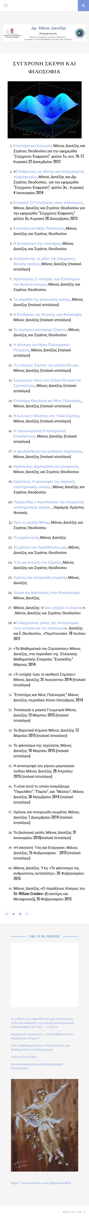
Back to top (74, 1212)
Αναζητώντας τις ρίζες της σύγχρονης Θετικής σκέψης (44, 260)
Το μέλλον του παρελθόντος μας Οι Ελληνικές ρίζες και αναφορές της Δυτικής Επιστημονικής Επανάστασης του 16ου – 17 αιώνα (43, 1023)
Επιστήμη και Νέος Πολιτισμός (38, 228)
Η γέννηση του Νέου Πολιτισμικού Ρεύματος (41, 347)
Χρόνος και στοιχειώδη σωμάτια (40, 577)
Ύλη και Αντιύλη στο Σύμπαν (37, 562)
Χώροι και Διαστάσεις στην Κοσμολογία (46, 592)
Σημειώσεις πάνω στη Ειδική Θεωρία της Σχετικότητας (47, 382)
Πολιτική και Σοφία (24, 1057)
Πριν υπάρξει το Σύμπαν (63, 607)
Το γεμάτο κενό (26, 537)
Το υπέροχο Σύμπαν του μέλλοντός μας (46, 365)
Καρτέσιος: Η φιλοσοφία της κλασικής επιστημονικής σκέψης (44, 483)
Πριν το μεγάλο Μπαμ (31, 522)
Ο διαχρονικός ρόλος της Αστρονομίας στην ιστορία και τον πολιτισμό (46, 625)
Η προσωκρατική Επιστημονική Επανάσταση (39, 433)
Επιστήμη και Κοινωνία (32, 145)
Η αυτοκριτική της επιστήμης (37, 243)
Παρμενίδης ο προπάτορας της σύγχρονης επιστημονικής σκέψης (48, 504)
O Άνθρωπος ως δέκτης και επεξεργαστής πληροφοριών (49, 173)
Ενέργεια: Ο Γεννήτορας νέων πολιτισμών (48, 202)
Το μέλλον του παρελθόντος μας (40, 547)
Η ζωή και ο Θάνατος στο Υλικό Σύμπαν (46, 415)
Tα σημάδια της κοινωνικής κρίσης (41, 299)
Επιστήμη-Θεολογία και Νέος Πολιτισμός (47, 400)
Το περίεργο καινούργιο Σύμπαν (40, 329)
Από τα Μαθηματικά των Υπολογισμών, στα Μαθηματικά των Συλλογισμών (40, 1047)
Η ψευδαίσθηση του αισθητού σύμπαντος (47, 451)
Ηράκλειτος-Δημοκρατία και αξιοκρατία (45, 466)
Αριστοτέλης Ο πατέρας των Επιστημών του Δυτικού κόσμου (46, 281)
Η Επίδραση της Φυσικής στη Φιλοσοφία (47, 314)
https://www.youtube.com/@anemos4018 (41, 1183)
